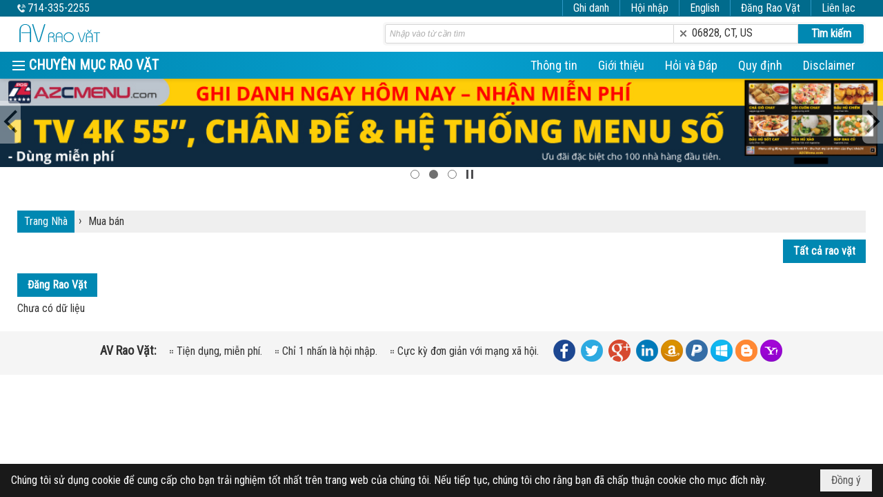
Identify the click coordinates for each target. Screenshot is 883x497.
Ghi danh (591, 7)
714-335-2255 (59, 7)
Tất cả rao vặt (824, 250)
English (705, 7)
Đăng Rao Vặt (770, 7)
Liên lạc (838, 7)
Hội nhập (649, 7)
